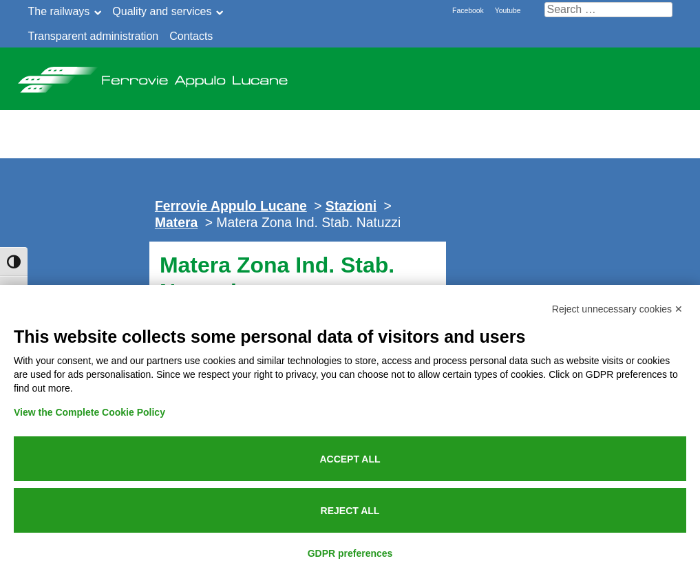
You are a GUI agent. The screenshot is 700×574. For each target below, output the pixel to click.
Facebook (468, 10)
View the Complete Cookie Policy (89, 412)
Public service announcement (397, 118)
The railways (59, 11)
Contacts (191, 36)
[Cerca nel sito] (608, 9)
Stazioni (351, 205)
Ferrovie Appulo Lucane (152, 76)
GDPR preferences (350, 553)
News (233, 118)
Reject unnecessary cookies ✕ (617, 309)
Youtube (508, 10)
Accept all (349, 459)
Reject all (350, 510)
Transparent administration (93, 36)
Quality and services (161, 11)
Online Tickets (598, 118)
